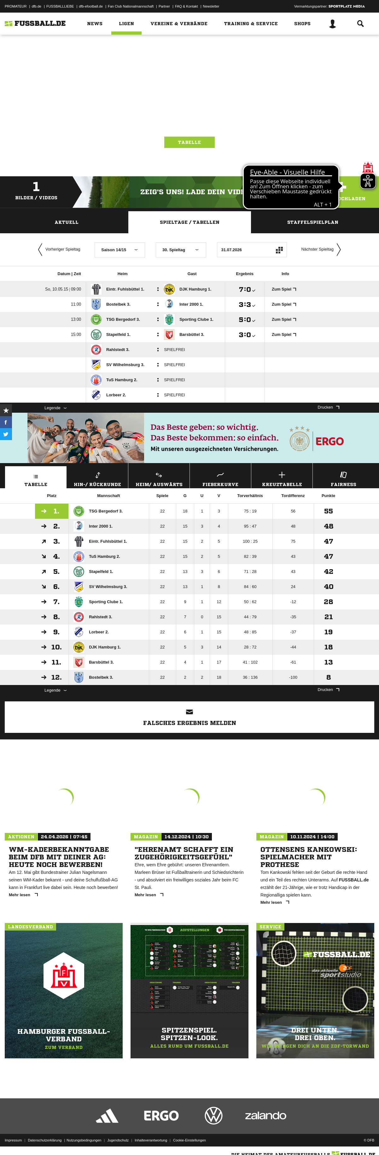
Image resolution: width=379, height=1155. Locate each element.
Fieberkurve (220, 478)
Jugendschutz (118, 1140)
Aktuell (67, 222)
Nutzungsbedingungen (84, 1140)
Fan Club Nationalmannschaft (131, 6)
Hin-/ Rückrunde (97, 478)
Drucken (328, 407)
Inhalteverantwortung (151, 1140)
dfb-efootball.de (91, 6)
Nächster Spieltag (322, 249)
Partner (164, 6)
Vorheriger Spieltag (57, 249)
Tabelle (189, 142)
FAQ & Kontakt (186, 6)
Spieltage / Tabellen (189, 222)
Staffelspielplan (312, 222)
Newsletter (211, 6)
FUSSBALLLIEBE (60, 6)
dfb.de (36, 6)
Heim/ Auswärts (158, 478)
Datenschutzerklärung (44, 1140)
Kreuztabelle (281, 478)
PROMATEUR (15, 6)
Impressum (13, 1140)
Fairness (343, 478)
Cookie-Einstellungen (189, 1140)
